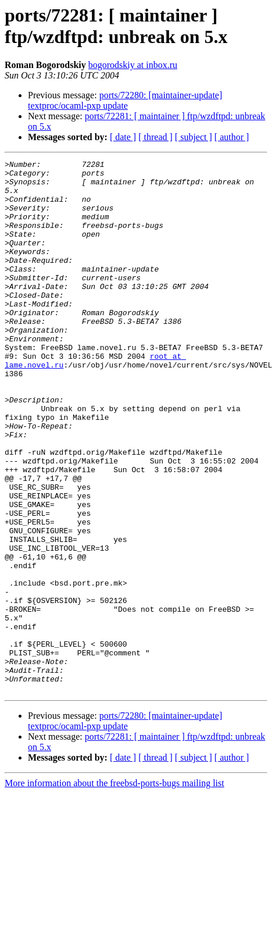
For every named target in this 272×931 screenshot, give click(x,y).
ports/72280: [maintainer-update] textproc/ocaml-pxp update (125, 100)
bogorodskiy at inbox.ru (132, 65)
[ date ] (123, 137)
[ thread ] (155, 137)
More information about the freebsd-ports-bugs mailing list (114, 889)
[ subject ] (193, 137)
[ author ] (231, 137)
